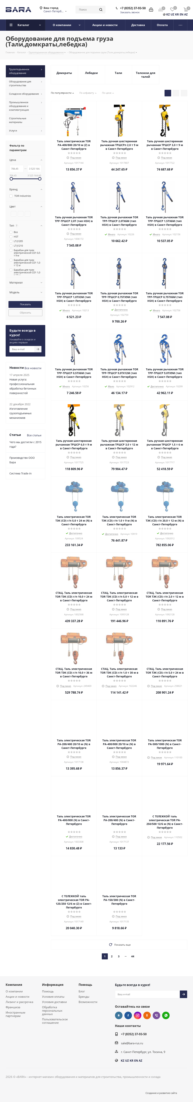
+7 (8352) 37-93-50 (133, 8)
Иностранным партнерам (15, 1014)
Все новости (33, 368)
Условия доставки (54, 1002)
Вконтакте (119, 1015)
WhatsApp (166, 1015)
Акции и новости (17, 996)
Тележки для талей (145, 74)
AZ (186, 14)
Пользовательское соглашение (55, 1020)
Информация (52, 985)
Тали (118, 73)
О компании (14, 991)
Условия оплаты (53, 996)
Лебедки (91, 73)
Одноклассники (147, 1015)
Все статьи (34, 435)
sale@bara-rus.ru (132, 1043)
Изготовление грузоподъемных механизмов (20, 413)
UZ (172, 14)
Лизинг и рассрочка (19, 1002)
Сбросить (25, 312)
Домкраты (64, 73)
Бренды (84, 996)
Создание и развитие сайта (161, 1093)
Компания (14, 985)
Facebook (128, 1015)
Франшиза (13, 1007)
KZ (168, 14)
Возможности (88, 1002)
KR (177, 14)
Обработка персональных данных (52, 1010)
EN (181, 14)
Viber (156, 1015)
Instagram (137, 1015)
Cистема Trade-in (20, 473)
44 (132, 956)
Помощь (48, 991)
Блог (82, 991)
